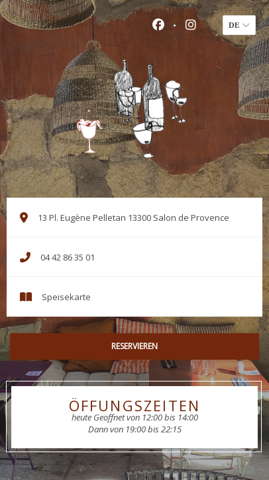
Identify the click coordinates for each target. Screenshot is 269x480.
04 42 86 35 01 (67, 257)
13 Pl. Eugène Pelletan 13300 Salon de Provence (143, 217)
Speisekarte (66, 297)
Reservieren (134, 346)
